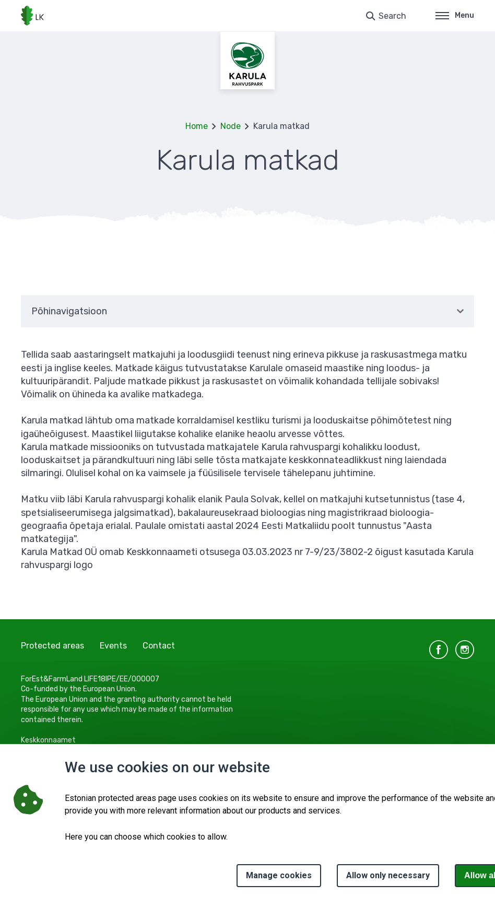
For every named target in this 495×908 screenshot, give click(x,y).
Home (196, 126)
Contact (159, 646)
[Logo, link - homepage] (32, 16)
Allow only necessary (388, 875)
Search (392, 16)
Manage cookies (279, 875)
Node (230, 126)
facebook (438, 649)
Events (113, 646)
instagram (464, 649)
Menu (454, 15)
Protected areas (52, 646)
